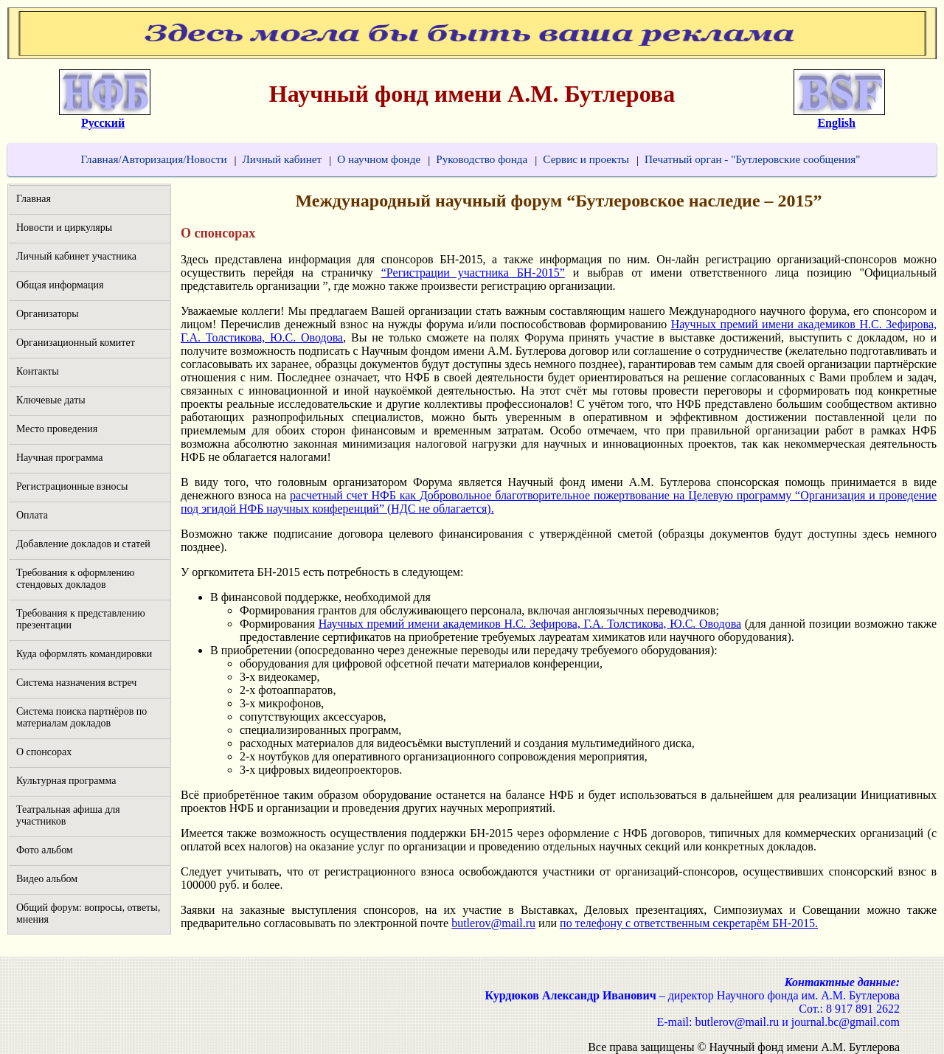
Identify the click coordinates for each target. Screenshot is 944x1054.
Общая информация (59, 285)
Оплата (32, 515)
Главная (33, 198)
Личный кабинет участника (76, 256)
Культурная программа (66, 780)
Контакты (37, 371)
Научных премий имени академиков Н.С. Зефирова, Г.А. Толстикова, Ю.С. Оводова (530, 623)
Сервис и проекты (586, 159)
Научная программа (59, 457)
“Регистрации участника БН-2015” (473, 272)
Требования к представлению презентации (80, 619)
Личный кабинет (282, 159)
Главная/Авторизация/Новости (153, 159)
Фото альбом (44, 850)
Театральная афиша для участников (68, 815)
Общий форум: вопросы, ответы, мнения (88, 913)
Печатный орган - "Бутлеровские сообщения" (752, 159)
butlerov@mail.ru (493, 923)
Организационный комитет (75, 342)
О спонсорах (44, 751)
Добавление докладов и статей (83, 543)
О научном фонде (378, 159)
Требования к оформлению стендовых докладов (75, 578)
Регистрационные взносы (72, 486)
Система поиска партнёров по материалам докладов (81, 717)
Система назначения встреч (76, 682)
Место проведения (56, 428)
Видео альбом (46, 878)
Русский (103, 123)
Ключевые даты (51, 400)
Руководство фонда (481, 159)
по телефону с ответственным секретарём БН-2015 (687, 923)
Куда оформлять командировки (84, 653)
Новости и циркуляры (64, 227)
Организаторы (47, 313)
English (836, 123)
